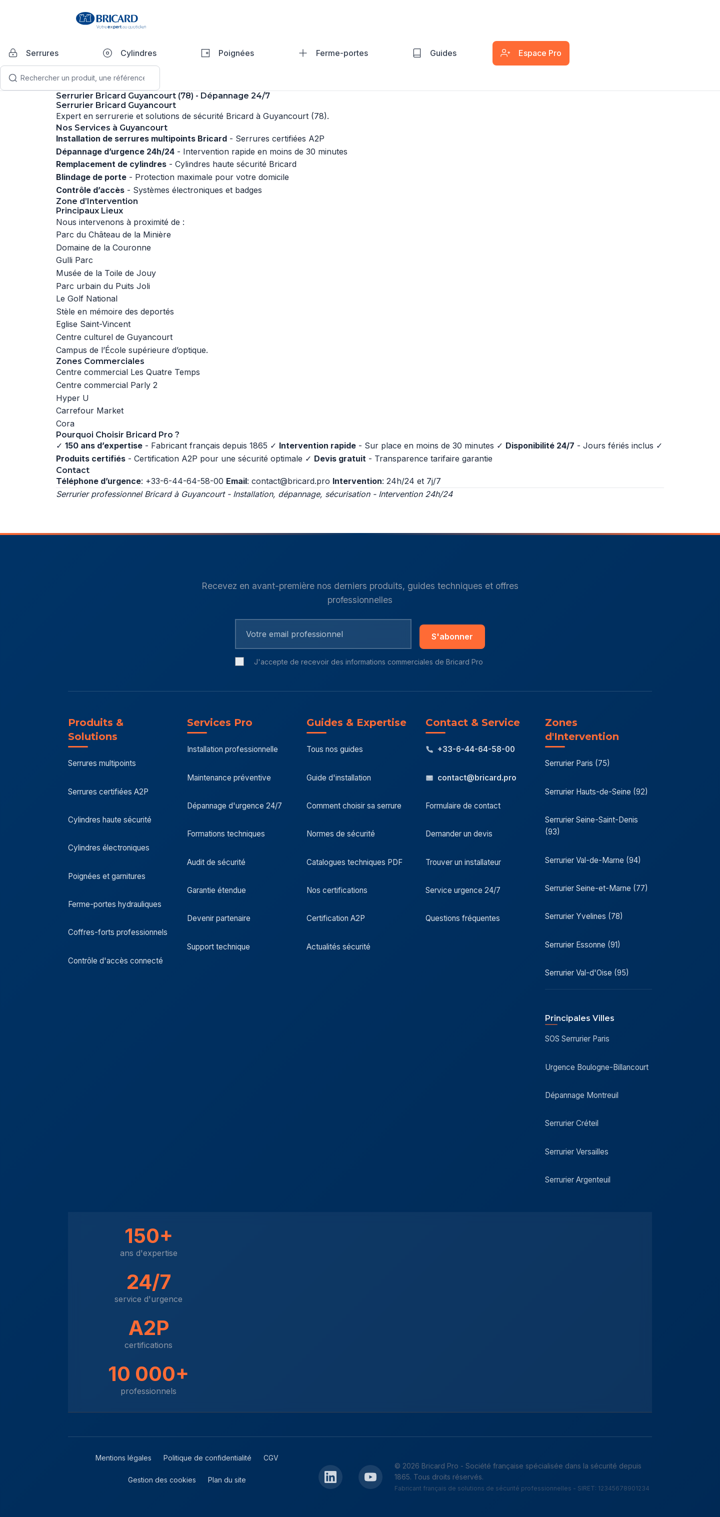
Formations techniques (226, 833)
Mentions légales (124, 1458)
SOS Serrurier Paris (577, 1039)
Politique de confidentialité (208, 1458)
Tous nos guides (334, 749)
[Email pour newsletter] (323, 634)
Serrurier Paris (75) (577, 763)
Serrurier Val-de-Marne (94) (593, 860)
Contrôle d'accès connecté (115, 961)
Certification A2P (335, 918)
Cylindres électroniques (109, 847)
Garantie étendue (216, 890)
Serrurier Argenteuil (577, 1179)
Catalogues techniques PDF (354, 862)
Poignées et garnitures (107, 876)
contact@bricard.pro (291, 481)
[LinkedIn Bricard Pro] (330, 1477)
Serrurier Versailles (576, 1151)
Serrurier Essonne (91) (582, 945)
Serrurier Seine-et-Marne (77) (596, 888)
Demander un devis (459, 833)
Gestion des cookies (162, 1480)
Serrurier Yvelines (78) (584, 916)
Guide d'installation (338, 777)
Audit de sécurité (216, 862)
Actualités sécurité (338, 947)
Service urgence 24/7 (463, 890)
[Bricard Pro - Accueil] (111, 20)
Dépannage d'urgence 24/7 (234, 805)
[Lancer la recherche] (13, 78)
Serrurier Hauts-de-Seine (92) (596, 791)
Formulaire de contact (463, 805)
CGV (271, 1458)
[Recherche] (80, 78)
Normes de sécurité (340, 833)
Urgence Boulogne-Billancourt (596, 1067)
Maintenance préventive (229, 777)
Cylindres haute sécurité (110, 819)
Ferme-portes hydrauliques (115, 904)
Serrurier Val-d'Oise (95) (587, 973)
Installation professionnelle (232, 749)
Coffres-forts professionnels (118, 932)
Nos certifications (337, 890)
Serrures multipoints (102, 763)
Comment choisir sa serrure (354, 805)
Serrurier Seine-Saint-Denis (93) (591, 825)
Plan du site (227, 1480)
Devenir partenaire (218, 918)
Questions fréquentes (463, 918)
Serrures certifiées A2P (108, 791)
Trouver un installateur (463, 862)
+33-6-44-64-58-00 (470, 749)
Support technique (218, 947)
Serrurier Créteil (571, 1123)
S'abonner (452, 637)
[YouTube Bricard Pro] (370, 1477)
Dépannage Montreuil (581, 1095)
